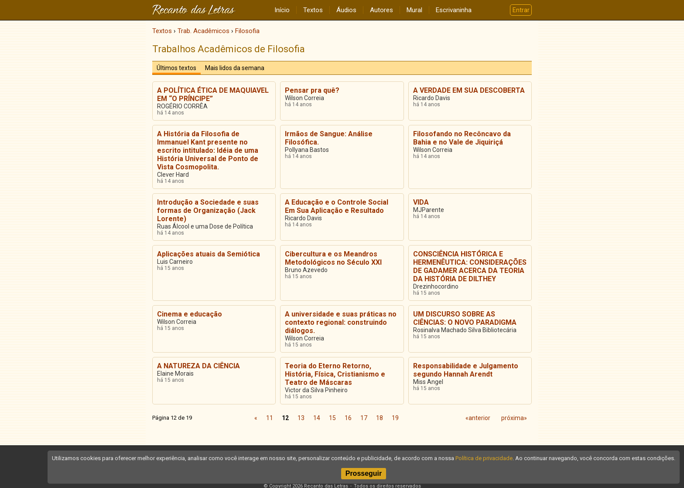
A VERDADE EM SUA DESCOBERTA (469, 90)
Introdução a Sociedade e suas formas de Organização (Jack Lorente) (208, 210)
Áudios (346, 10)
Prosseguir (363, 473)
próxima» (514, 417)
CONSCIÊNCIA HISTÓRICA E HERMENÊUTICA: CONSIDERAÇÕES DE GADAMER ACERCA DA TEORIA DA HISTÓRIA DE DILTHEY (470, 266)
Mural (414, 10)
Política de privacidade (484, 458)
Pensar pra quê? (312, 90)
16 (348, 417)
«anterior (477, 417)
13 (301, 417)
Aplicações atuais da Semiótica (208, 254)
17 (363, 417)
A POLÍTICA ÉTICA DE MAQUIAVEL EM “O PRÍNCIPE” (213, 94)
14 (316, 417)
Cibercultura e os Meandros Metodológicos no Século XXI (333, 258)
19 (395, 417)
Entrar (521, 10)
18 (379, 417)
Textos (313, 10)
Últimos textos (176, 67)
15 (332, 417)
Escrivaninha (454, 10)
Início (282, 10)
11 (269, 417)
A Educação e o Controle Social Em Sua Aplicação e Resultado (336, 206)
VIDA (421, 202)
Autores (381, 10)
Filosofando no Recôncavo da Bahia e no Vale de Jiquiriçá (462, 138)
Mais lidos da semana (234, 67)
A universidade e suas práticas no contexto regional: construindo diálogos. (341, 322)
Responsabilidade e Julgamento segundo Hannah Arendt (465, 370)
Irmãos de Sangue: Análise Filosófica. (329, 138)
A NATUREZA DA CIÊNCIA (198, 366)
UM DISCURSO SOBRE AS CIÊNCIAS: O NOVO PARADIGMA (464, 318)
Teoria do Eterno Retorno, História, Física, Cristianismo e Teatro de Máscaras (335, 374)
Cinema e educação (189, 314)
